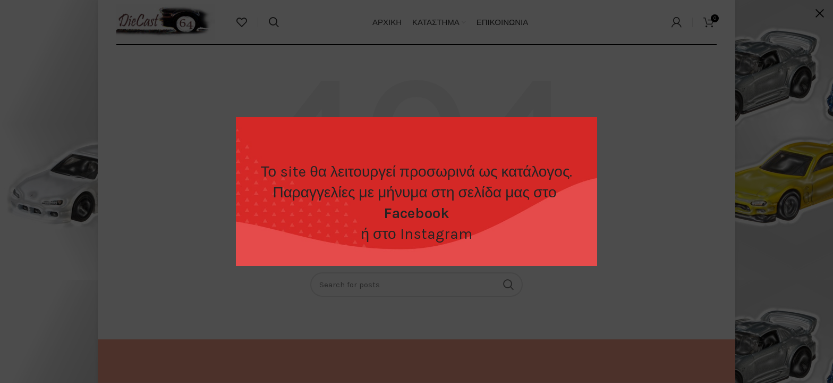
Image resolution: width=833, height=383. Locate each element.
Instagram (436, 234)
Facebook (416, 213)
